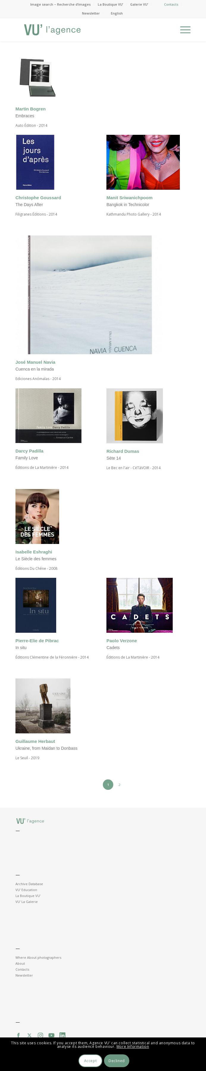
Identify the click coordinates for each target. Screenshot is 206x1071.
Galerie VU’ (139, 4)
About (20, 963)
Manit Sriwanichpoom (129, 197)
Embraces (24, 115)
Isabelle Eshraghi (33, 551)
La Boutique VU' (27, 895)
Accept (90, 1060)
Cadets (113, 647)
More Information (133, 1046)
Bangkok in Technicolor (127, 204)
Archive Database (29, 884)
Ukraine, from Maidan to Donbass (46, 748)
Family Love (26, 457)
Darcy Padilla (29, 450)
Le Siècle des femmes (35, 558)
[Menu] (182, 30)
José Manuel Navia (35, 362)
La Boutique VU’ (110, 4)
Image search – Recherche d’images (60, 4)
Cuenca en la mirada (34, 369)
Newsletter (91, 13)
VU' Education (26, 890)
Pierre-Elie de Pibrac (37, 640)
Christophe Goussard (38, 197)
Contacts (171, 4)
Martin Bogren (30, 108)
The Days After (29, 204)
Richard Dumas (122, 451)
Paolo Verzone (121, 640)
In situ (20, 647)
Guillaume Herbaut (35, 741)
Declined (116, 1060)
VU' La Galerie (26, 901)
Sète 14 (113, 458)
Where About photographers (38, 957)
